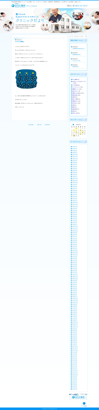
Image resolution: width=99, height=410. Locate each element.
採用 (74, 97)
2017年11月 (75, 349)
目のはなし (75, 103)
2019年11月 (75, 300)
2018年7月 (74, 332)
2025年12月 (75, 154)
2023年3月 (74, 220)
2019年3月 (74, 316)
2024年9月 (74, 184)
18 (82, 132)
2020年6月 (74, 286)
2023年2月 (74, 222)
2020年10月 (75, 278)
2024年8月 (74, 186)
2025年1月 (74, 176)
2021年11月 (75, 252)
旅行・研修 (75, 99)
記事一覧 (39, 124)
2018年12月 (75, 322)
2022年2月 (74, 246)
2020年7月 (74, 284)
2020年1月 (74, 296)
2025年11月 (75, 156)
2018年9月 (74, 329)
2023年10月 (75, 206)
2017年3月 (74, 365)
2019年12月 (75, 298)
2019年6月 (74, 310)
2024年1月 (74, 200)
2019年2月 (74, 319)
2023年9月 (74, 208)
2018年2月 (74, 342)
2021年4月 (74, 266)
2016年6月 (74, 383)
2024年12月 (75, 178)
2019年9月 (74, 304)
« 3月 (73, 124)
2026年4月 (74, 146)
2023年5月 (74, 216)
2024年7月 (74, 188)
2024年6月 (74, 190)
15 (76, 132)
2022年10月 (75, 230)
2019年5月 (74, 312)
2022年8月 (74, 234)
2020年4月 (74, 290)
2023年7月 (74, 212)
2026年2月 (74, 150)
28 (74, 135)
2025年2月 (74, 174)
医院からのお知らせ (77, 93)
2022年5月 (74, 240)
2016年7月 (74, 381)
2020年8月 (74, 282)
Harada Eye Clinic (46, 408)
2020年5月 (74, 288)
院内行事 (75, 109)
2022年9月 (74, 232)
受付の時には (76, 66)
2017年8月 (74, 355)
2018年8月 (74, 330)
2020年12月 (75, 274)
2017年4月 (74, 363)
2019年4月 (74, 314)
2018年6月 (74, 334)
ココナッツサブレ (77, 60)
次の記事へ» (47, 124)
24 (80, 134)
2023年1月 (74, 224)
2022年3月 (74, 244)
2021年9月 (74, 256)
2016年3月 (74, 389)
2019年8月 (74, 306)
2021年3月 (74, 268)
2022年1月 (74, 248)
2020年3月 (74, 292)
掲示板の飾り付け (77, 54)
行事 (74, 105)
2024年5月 (74, 192)
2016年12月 (75, 371)
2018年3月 (74, 340)
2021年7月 (74, 260)
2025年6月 (74, 166)
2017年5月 (74, 360)
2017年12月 (75, 347)
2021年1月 (74, 272)
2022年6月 (74, 238)
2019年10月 (75, 302)
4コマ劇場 (75, 79)
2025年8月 (74, 162)
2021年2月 (74, 270)
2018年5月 (74, 337)
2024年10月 (75, 182)
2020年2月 (74, 294)
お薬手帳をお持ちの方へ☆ (79, 48)
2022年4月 (74, 242)
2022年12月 (75, 226)
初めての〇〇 (76, 91)
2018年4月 (74, 339)
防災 (74, 107)
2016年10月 (75, 375)
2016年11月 (75, 373)
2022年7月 (74, 236)
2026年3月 (74, 148)
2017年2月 (74, 367)
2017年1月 (74, 369)
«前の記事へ (31, 124)
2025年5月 (74, 168)
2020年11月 (75, 276)
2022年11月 (75, 228)
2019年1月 (74, 320)
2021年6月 (74, 262)
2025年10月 (75, 158)
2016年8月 (74, 379)
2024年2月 (74, 198)
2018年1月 (74, 345)
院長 (74, 111)
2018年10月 (75, 327)
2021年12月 (75, 250)
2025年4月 (74, 170)
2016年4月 (74, 387)
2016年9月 (74, 377)
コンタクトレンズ (77, 87)
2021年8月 (74, 258)
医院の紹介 (75, 95)
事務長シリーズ (76, 89)
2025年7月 (74, 164)
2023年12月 (75, 202)
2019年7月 (74, 308)
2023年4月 (74, 218)
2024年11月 (75, 180)
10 (80, 130)
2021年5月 (74, 264)
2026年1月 (74, 152)
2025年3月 (74, 172)
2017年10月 (75, 350)
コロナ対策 (75, 85)
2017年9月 (74, 353)
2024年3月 (74, 196)
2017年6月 (74, 359)
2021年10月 (75, 254)
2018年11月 (75, 324)
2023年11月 (75, 204)
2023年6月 (74, 214)
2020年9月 (74, 280)
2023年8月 (74, 210)
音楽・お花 (75, 113)
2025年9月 (74, 160)
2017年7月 (74, 357)
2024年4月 (74, 194)
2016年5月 (74, 385)
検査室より (75, 101)
